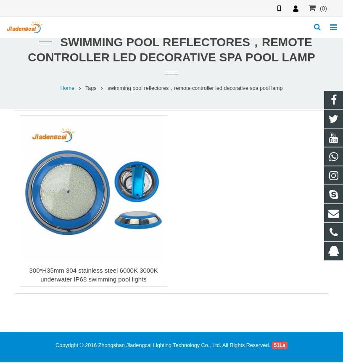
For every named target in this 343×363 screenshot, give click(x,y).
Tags (91, 89)
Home (67, 89)
